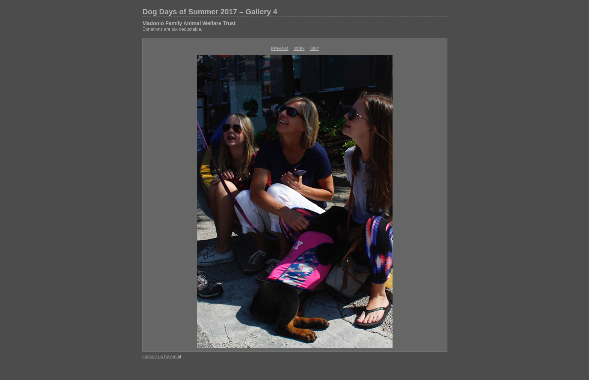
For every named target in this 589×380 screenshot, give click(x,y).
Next (314, 48)
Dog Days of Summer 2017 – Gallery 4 (209, 12)
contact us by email (161, 356)
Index (298, 48)
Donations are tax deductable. (172, 29)
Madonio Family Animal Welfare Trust (189, 23)
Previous (279, 48)
